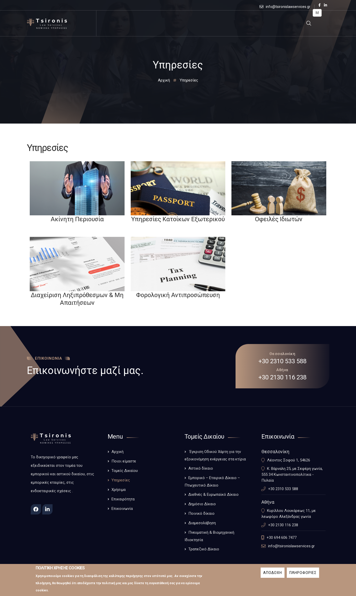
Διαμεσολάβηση (202, 523)
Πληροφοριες (303, 575)
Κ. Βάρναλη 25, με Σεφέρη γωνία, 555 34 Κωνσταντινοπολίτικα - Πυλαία (292, 474)
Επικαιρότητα (123, 499)
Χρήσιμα (118, 489)
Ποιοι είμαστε (123, 461)
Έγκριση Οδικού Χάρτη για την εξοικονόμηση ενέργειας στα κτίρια (215, 455)
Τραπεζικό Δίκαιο (203, 549)
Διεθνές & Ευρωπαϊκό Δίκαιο (213, 494)
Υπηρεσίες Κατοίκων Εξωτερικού (178, 219)
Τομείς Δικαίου (124, 470)
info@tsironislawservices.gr (288, 7)
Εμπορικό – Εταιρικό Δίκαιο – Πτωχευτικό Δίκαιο (212, 482)
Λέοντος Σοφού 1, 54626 (288, 460)
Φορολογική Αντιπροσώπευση (178, 295)
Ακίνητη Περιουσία (77, 219)
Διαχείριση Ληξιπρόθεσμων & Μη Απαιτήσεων (77, 298)
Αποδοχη (272, 575)
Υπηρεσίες (120, 480)
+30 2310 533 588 (282, 361)
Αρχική (164, 80)
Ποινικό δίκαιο (201, 513)
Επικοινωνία (122, 508)
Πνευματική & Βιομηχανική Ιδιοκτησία (209, 536)
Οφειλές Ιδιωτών (278, 219)
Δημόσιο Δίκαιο (202, 504)
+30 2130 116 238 (282, 377)
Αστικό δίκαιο (200, 468)
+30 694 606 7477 (282, 537)
